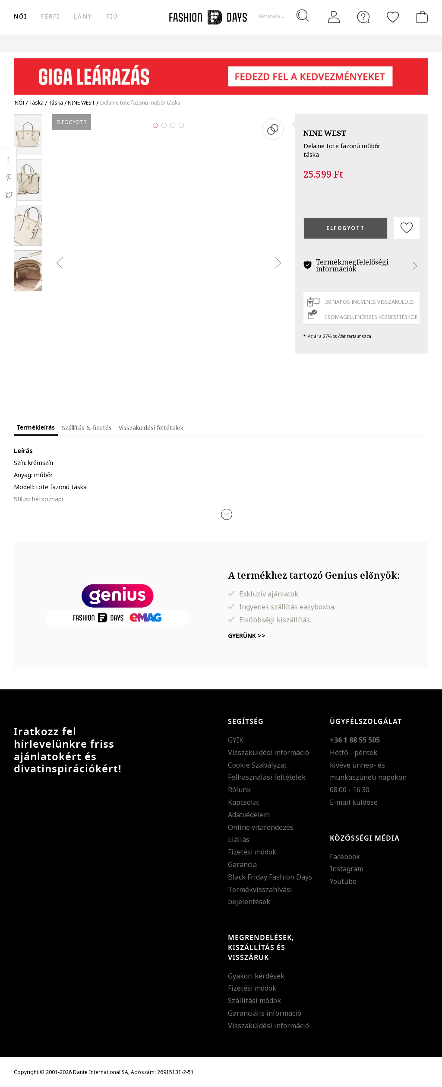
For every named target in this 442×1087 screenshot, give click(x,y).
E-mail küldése (354, 802)
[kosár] (420, 17)
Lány (83, 17)
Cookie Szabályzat (257, 765)
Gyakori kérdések (256, 976)
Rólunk (239, 789)
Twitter (8, 195)
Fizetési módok (252, 852)
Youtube (343, 881)
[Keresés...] (283, 16)
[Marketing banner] (221, 72)
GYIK (235, 740)
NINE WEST (324, 133)
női (20, 17)
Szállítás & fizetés (87, 428)
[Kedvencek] (392, 17)
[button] (226, 514)
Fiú (112, 17)
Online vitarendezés (261, 827)
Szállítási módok (254, 1000)
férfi (50, 17)
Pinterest (8, 177)
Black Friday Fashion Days (270, 877)
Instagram (346, 868)
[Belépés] (334, 17)
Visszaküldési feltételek (151, 428)
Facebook (345, 856)
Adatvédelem (249, 814)
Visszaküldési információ (268, 752)
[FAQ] (363, 17)
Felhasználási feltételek (267, 777)
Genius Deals (307, 43)
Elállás (238, 839)
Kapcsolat (243, 802)
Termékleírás (36, 427)
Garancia (242, 864)
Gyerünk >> (246, 635)
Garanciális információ (264, 1013)
